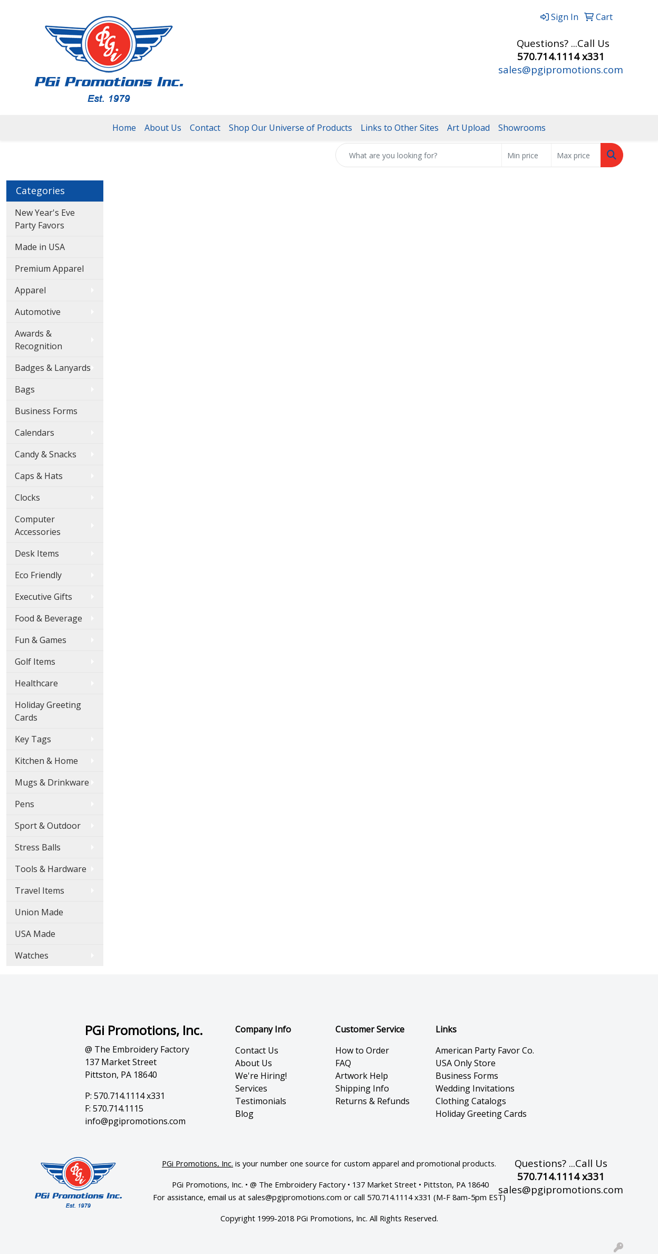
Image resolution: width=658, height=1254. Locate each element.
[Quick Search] (418, 155)
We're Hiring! (261, 1075)
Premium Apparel (49, 268)
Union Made (39, 912)
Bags (25, 389)
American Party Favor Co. (485, 1050)
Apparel (30, 290)
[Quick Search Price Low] (526, 155)
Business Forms (46, 411)
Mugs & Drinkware (52, 782)
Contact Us (256, 1050)
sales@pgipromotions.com (560, 69)
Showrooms (522, 127)
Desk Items (37, 553)
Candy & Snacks (45, 454)
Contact (205, 127)
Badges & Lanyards (53, 368)
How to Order (362, 1050)
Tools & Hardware (50, 869)
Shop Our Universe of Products (290, 127)
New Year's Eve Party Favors (45, 219)
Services (251, 1088)
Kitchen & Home (46, 761)
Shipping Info (362, 1088)
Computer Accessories (38, 525)
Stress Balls (38, 847)
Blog (244, 1113)
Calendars (34, 432)
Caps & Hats (39, 476)
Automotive (38, 312)
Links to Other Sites (400, 127)
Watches (32, 955)
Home (124, 127)
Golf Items (35, 661)
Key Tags (33, 739)
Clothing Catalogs (471, 1101)
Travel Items (39, 890)
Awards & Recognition (38, 340)
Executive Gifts (43, 596)
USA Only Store (466, 1063)
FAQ (343, 1063)
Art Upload (468, 127)
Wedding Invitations (475, 1088)
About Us (162, 127)
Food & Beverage (48, 618)
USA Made (35, 934)
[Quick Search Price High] (576, 155)
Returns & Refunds (372, 1101)
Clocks (27, 497)
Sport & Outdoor (48, 825)
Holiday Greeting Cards (48, 711)
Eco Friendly (38, 575)
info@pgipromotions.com (135, 1121)
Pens (24, 804)
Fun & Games (40, 640)
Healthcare (36, 683)
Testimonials (260, 1101)
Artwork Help (361, 1075)
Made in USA (40, 247)
